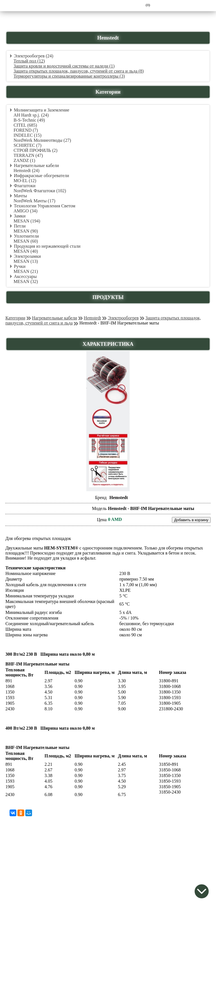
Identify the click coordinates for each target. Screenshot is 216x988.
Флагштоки (24, 185)
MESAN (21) (26, 271)
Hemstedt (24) (26, 170)
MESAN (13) (26, 261)
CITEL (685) (25, 125)
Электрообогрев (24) (33, 56)
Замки (20, 216)
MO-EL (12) (25, 180)
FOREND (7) (26, 130)
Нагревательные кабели (36, 165)
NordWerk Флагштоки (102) (40, 190)
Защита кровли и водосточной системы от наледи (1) (64, 66)
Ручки (19, 266)
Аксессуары (25, 276)
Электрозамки (27, 256)
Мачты (20, 195)
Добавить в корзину (191, 520)
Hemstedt (92, 318)
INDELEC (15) (27, 135)
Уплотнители (26, 236)
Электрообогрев (123, 318)
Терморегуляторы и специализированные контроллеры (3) (69, 76)
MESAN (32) (26, 281)
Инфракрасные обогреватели (41, 175)
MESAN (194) (27, 221)
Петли (20, 226)
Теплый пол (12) (29, 61)
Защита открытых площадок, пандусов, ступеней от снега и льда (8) (79, 71)
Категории (15, 318)
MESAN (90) (26, 231)
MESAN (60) (26, 241)
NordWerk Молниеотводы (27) (42, 140)
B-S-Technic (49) (29, 120)
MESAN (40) (26, 251)
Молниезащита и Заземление (41, 110)
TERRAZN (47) (28, 155)
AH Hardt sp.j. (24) (31, 115)
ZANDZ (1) (24, 160)
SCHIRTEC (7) (27, 145)
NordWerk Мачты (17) (34, 200)
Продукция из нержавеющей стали (47, 246)
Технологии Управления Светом (44, 205)
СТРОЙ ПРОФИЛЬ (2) (35, 150)
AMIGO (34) (25, 210)
